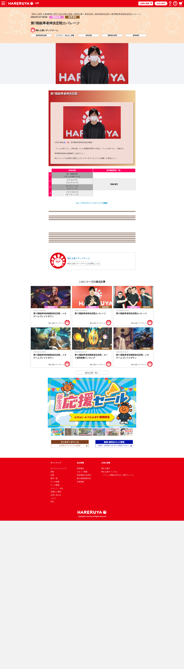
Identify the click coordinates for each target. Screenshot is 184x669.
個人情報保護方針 (84, 627)
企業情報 (80, 630)
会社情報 (80, 611)
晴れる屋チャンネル (109, 620)
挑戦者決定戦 (112, 35)
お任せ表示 (161, 3)
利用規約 (80, 617)
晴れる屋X (105, 617)
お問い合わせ (55, 643)
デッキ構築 (54, 633)
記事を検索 (144, 3)
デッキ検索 (54, 630)
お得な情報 (105, 611)
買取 (52, 620)
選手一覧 (54, 627)
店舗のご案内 (55, 640)
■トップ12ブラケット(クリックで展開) (92, 203)
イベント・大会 (56, 637)
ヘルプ (53, 647)
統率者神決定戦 (41, 35)
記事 (37, 3)
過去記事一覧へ (92, 521)
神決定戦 (89, 35)
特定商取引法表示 (84, 623)
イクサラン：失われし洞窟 (65, 35)
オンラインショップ (58, 617)
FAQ (52, 650)
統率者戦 (136, 35)
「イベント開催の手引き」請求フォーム (117, 623)
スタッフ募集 (82, 620)
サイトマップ (55, 611)
